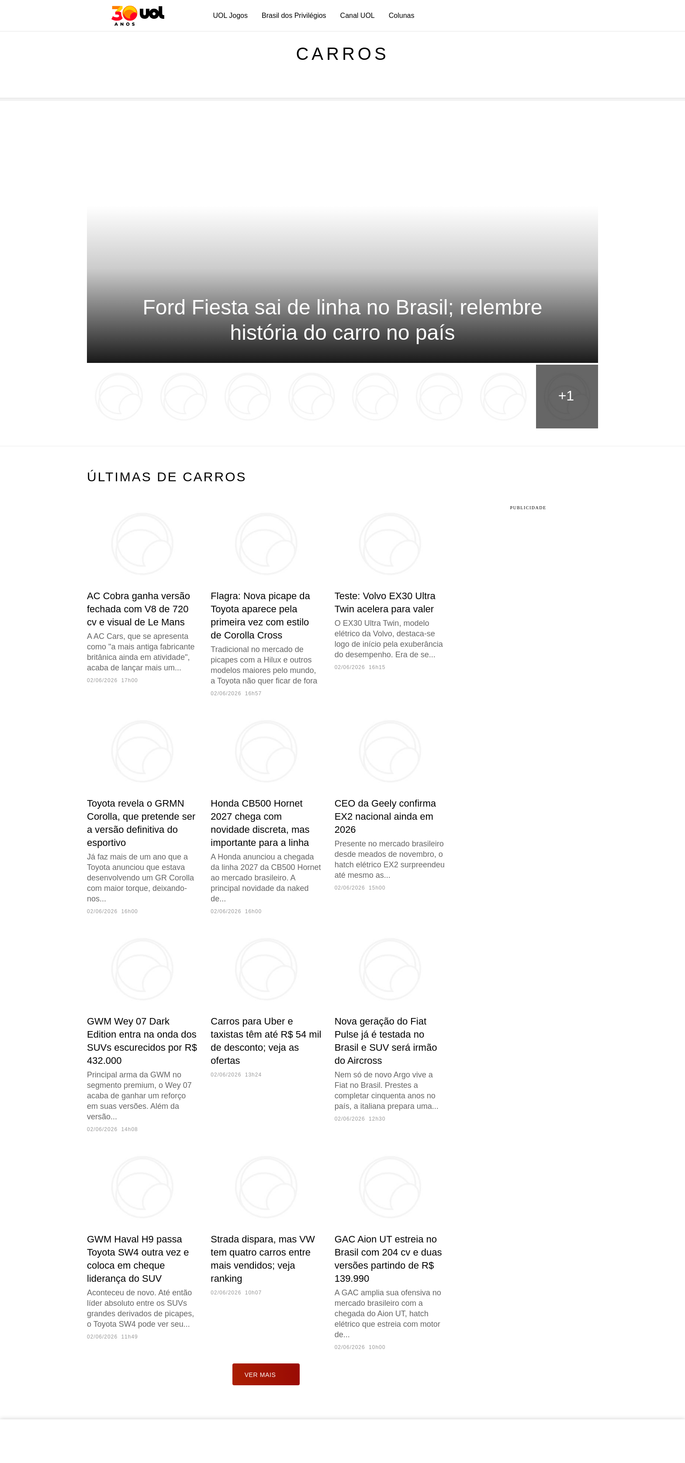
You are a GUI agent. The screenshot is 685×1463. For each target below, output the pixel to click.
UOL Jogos (230, 15)
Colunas (402, 15)
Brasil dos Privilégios (294, 15)
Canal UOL (357, 15)
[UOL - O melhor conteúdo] (138, 15)
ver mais (266, 1374)
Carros (342, 53)
